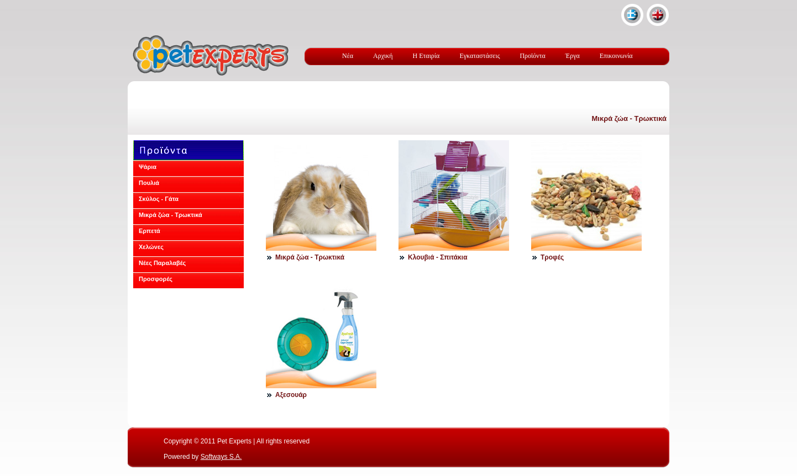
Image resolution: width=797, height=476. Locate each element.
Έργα (572, 56)
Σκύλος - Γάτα (159, 198)
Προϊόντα (532, 56)
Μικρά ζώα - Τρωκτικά (629, 118)
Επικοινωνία (616, 56)
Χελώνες (151, 247)
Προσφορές (155, 279)
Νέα (347, 56)
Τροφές (552, 257)
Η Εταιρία (426, 56)
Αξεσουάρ (291, 395)
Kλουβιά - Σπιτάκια (438, 257)
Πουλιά (149, 182)
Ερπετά (149, 231)
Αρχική (383, 56)
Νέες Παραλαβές (162, 263)
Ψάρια (147, 166)
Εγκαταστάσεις (479, 56)
